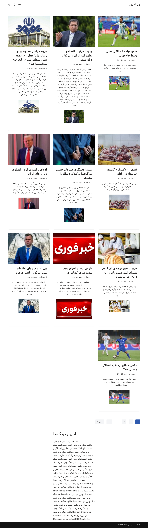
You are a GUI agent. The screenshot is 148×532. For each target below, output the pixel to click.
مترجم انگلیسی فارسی (68, 460)
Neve (138, 529)
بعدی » (99, 426)
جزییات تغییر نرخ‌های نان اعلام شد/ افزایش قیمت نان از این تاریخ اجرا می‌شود (119, 275)
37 (109, 426)
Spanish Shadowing (81, 491)
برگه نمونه (12, 4)
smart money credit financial (66, 495)
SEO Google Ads (82, 523)
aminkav (132, 60)
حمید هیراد (76, 506)
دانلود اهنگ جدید (85, 449)
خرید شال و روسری (81, 456)
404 (19, 4)
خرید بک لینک (83, 467)
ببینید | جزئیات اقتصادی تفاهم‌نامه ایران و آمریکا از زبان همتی (76, 55)
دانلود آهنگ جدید (65, 456)
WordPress (123, 529)
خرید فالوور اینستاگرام (62, 452)
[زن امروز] (134, 4)
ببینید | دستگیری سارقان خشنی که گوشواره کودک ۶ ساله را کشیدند (74, 175)
